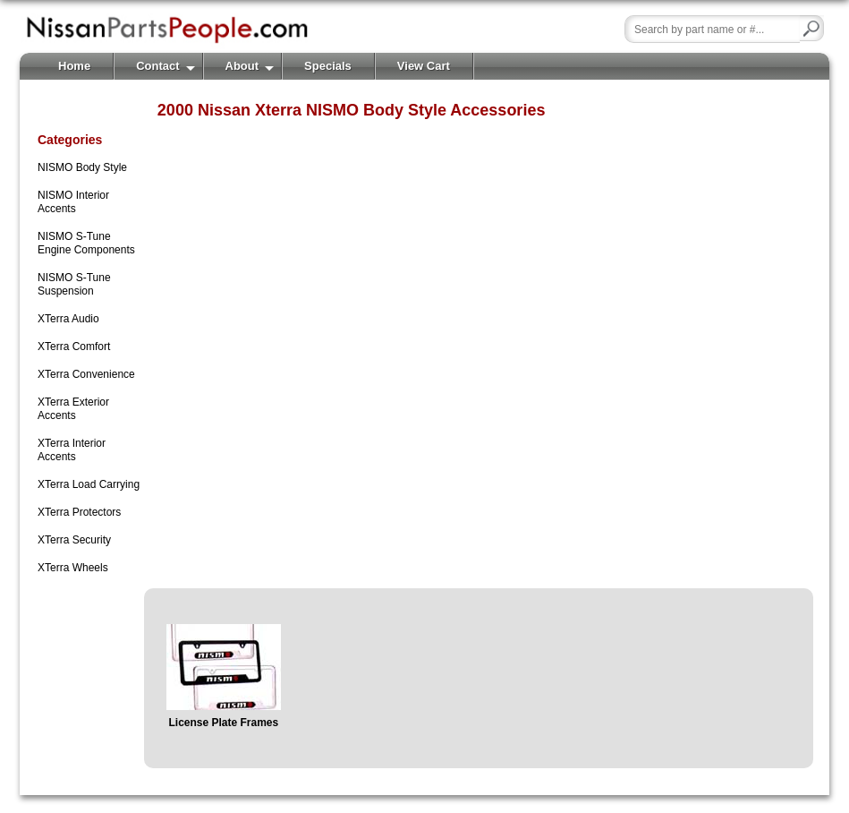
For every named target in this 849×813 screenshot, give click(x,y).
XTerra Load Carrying (89, 484)
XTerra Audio (68, 318)
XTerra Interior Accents (72, 450)
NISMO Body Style (82, 167)
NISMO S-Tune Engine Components (86, 243)
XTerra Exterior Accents (73, 409)
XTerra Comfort (74, 346)
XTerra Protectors (79, 512)
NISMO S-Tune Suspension (74, 284)
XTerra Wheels (73, 567)
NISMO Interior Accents (73, 202)
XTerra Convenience (86, 374)
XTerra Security (74, 540)
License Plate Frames (223, 722)
